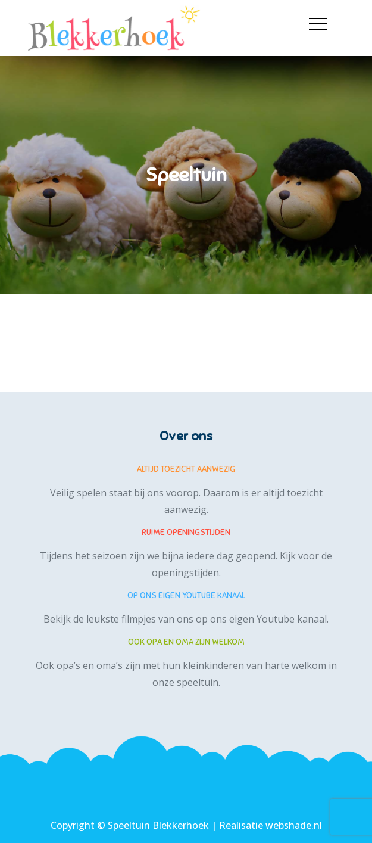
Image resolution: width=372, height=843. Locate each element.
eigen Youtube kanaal (278, 619)
